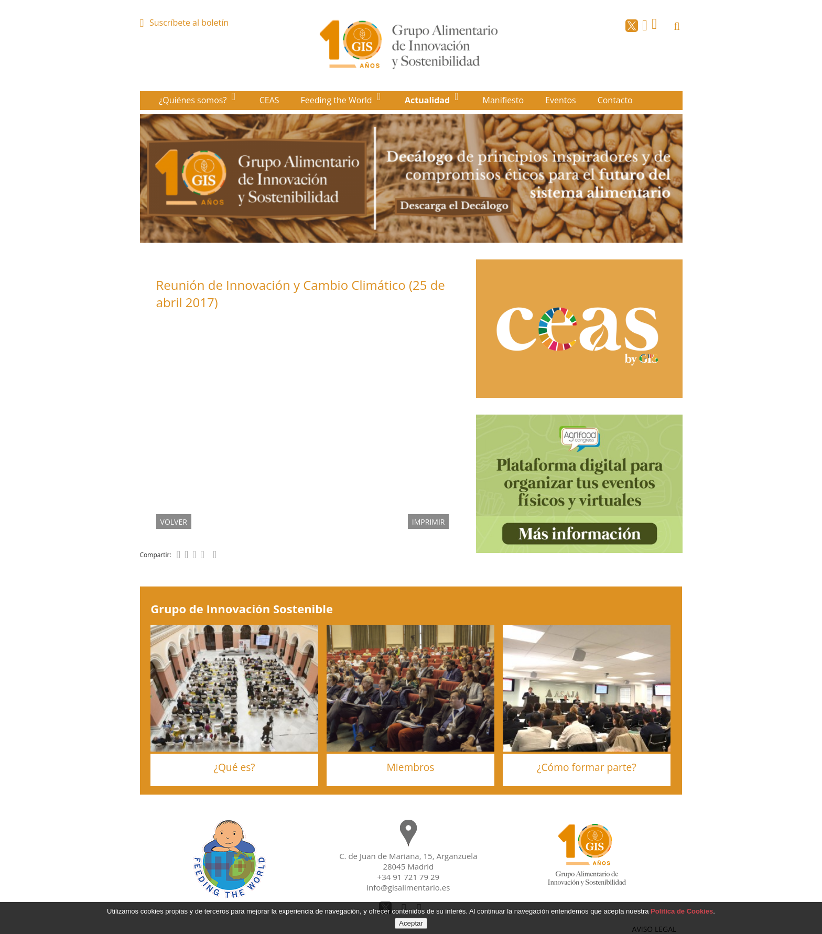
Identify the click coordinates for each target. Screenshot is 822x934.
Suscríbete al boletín (189, 22)
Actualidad (428, 100)
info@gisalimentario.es (408, 887)
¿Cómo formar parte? (586, 767)
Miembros (411, 767)
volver (173, 521)
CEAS (269, 100)
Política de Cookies (682, 911)
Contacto (615, 100)
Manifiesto (503, 100)
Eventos (560, 100)
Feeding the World (337, 100)
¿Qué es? (234, 767)
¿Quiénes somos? (194, 100)
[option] (411, 178)
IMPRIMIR (428, 521)
